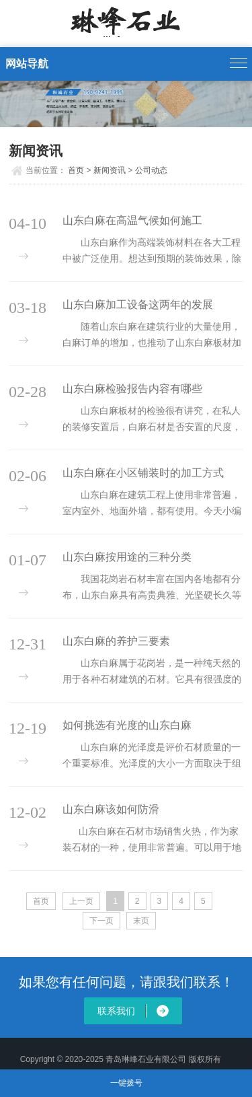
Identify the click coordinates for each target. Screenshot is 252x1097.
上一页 (81, 901)
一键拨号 (126, 1083)
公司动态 (151, 170)
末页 (141, 920)
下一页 (101, 920)
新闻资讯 (109, 170)
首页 (76, 170)
